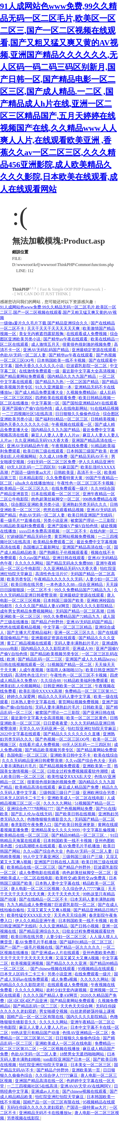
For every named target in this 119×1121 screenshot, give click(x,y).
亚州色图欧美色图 (99, 953)
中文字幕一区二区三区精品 (68, 627)
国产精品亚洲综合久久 (40, 931)
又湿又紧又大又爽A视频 (49, 910)
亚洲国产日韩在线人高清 (57, 862)
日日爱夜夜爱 (56, 723)
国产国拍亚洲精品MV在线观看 (89, 403)
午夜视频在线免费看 (70, 446)
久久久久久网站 (29, 563)
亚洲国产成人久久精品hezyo (90, 659)
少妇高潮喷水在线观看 (35, 846)
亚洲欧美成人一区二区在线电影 (76, 798)
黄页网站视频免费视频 (75, 536)
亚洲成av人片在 (45, 1091)
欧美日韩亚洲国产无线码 (90, 515)
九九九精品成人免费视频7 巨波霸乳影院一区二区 (51, 904)
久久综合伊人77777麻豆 (84, 888)
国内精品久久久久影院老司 (46, 648)
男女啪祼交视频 (54, 1011)
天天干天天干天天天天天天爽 (54, 328)
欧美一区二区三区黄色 (87, 718)
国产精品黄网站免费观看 (23, 376)
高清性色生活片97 (52, 574)
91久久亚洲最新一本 (54, 387)
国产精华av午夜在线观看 (66, 339)
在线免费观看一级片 (70, 488)
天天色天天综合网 (70, 915)
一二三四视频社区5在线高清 (27, 414)
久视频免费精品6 (82, 392)
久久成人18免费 (54, 456)
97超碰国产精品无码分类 (29, 536)
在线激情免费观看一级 (40, 371)
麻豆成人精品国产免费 (79, 787)
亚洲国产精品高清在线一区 (87, 547)
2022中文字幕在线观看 (21, 734)
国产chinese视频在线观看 (53, 969)
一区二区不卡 (75, 531)
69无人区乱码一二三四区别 (31, 467)
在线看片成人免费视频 (40, 744)
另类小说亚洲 (56, 520)
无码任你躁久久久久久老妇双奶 (36, 1107)
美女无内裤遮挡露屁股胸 (42, 334)
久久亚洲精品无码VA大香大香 (42, 440)
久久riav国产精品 (35, 558)
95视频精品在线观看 (96, 969)
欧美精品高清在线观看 (35, 787)
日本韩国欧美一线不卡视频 (62, 360)
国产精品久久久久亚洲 (67, 963)
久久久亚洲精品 (54, 926)
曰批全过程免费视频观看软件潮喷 (78, 771)
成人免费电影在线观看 (40, 872)
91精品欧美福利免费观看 (23, 526)
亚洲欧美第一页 (97, 766)
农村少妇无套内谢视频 (67, 990)
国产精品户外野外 (48, 622)
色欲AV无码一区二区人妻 (23, 355)
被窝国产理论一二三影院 (93, 520)
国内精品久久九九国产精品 (72, 376)
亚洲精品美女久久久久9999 (56, 830)
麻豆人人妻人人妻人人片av (56, 435)
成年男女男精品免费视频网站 (27, 611)
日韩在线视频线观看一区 (23, 664)
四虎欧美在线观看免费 (56, 398)
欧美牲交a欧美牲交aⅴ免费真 (81, 878)
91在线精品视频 (104, 408)
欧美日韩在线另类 (27, 584)
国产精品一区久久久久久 (78, 947)
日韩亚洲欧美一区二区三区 (68, 686)
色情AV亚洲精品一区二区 (85, 1033)
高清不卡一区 (89, 472)
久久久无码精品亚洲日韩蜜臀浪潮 (33, 760)
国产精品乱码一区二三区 (40, 659)
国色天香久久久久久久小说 (40, 366)
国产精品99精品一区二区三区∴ (79, 835)
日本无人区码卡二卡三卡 (23, 798)
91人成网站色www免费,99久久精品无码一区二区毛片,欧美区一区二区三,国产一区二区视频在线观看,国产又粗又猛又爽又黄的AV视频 (58, 312)
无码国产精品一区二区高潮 (80, 611)
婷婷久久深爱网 (21, 696)
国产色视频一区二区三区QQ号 (63, 739)
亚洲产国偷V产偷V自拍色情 (27, 408)
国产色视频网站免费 (75, 808)
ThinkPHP (20, 289)
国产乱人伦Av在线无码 (32, 814)
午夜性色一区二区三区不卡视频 (86, 483)
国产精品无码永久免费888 (70, 563)
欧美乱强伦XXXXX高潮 (41, 691)
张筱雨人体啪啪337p (65, 670)
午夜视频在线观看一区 (72, 424)
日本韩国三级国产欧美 (87, 451)
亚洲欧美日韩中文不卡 (71, 755)
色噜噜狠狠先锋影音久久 (50, 819)
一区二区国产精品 (83, 382)
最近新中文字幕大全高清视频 (89, 371)
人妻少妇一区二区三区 (67, 937)
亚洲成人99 (83, 648)
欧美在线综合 (106, 755)
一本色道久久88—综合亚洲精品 (75, 584)
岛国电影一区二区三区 (27, 755)
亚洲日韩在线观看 (69, 558)
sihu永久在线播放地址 (35, 483)
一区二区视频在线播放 (60, 1049)
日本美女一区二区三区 (91, 1065)
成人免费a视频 (64, 979)
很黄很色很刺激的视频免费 (87, 344)
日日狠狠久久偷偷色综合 (78, 414)
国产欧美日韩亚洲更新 (75, 824)
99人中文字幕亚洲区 (42, 856)
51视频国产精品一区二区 (70, 664)
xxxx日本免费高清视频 (40, 531)
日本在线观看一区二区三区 (56, 494)
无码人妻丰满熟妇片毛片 (77, 643)
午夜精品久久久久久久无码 (59, 579)
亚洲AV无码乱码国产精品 (46, 350)
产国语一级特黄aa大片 (31, 472)
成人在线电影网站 (72, 408)
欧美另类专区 (19, 579)
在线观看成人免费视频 (87, 334)
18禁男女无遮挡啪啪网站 (82, 1054)
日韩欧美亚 (64, 472)
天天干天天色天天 (64, 894)
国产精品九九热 (50, 382)
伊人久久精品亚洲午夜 (35, 920)
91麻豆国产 (68, 467)
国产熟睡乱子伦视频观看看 (64, 552)
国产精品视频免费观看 (60, 766)
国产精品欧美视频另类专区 (55, 654)
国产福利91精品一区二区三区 (62, 419)
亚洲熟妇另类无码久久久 (85, 504)
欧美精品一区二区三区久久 (25, 488)
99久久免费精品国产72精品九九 (83, 590)
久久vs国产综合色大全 (85, 760)
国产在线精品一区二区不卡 (44, 899)
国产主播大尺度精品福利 (29, 632)
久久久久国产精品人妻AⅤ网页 (42, 606)
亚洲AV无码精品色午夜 (28, 446)
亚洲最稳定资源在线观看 (94, 350)
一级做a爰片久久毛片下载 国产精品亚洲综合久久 (44, 323)
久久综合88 (51, 680)
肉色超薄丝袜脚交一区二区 (56, 499)
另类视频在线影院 (23, 1118)
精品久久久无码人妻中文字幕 (65, 696)
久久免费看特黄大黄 (65, 478)
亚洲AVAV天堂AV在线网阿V (86, 1086)
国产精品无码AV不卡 (89, 456)
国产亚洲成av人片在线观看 (56, 953)
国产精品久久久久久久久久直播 (72, 734)
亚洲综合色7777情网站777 (30, 808)
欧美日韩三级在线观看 (44, 451)
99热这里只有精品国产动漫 (36, 1033)
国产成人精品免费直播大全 (39, 392)
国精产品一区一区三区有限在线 (36, 1017)
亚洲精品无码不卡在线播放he (45, 1113)
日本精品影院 (31, 478)
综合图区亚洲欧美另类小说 (36, 504)
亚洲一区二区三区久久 (75, 632)
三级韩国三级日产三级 (60, 792)
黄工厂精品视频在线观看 (29, 643)
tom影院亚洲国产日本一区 (67, 1059)
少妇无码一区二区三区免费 (52, 462)
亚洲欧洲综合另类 (99, 792)
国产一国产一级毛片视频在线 (27, 947)
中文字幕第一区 (46, 403)
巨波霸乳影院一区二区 (87, 366)
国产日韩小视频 (85, 926)
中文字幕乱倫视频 (99, 830)
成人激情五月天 (46, 344)
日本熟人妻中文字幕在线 (33, 702)
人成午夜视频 (31, 670)
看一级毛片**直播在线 (21, 520)
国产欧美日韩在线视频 (75, 814)
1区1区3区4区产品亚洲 (27, 1001)
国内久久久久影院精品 (93, 606)
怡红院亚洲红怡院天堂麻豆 (92, 728)
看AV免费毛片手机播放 (79, 846)
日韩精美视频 (103, 419)
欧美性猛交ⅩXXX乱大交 (69, 776)
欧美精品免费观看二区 (54, 542)
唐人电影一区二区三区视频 (36, 888)
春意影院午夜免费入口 (31, 824)
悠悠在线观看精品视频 (64, 510)
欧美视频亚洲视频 (27, 963)
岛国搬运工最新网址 (42, 547)
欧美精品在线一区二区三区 (25, 835)
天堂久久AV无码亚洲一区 (42, 728)
